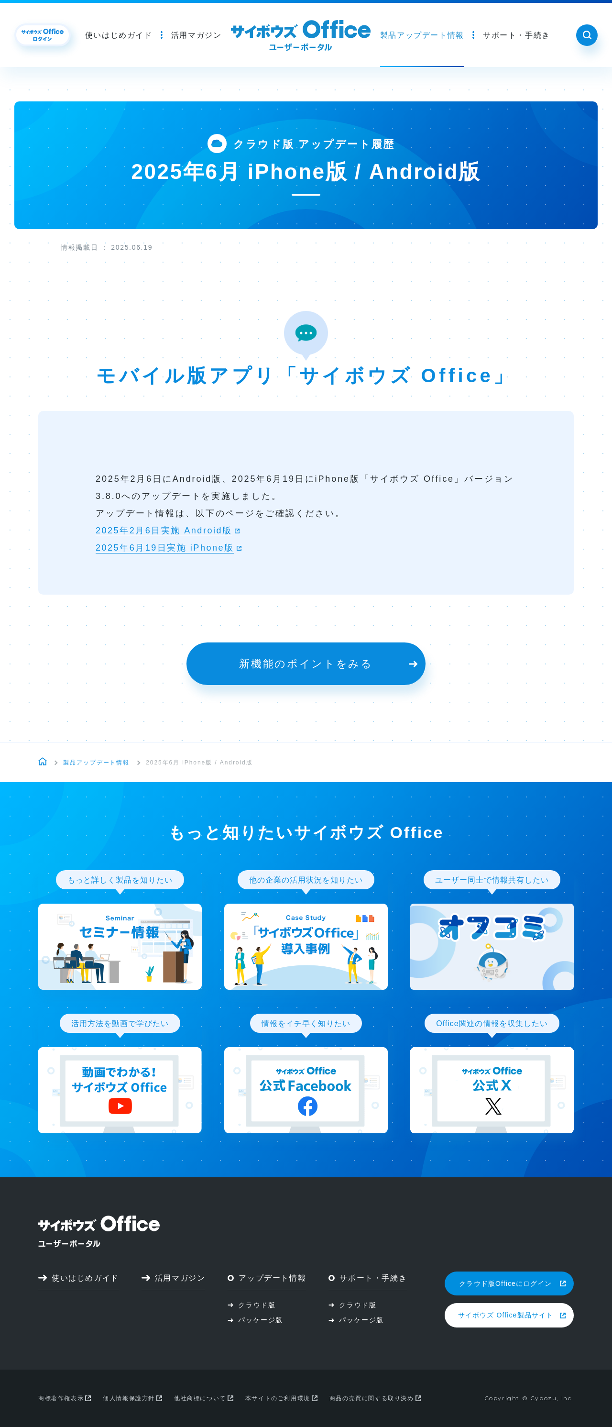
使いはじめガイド (119, 35)
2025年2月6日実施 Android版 (164, 530)
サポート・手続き (516, 35)
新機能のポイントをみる (328, 664)
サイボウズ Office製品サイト (512, 1315)
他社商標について (203, 1398)
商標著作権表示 (64, 1398)
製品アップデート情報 (422, 35)
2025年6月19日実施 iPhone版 (165, 548)
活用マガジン (196, 35)
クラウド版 (251, 1305)
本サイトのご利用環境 (281, 1398)
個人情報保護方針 (132, 1398)
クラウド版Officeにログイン (512, 1283)
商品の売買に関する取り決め (375, 1398)
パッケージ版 (255, 1320)
